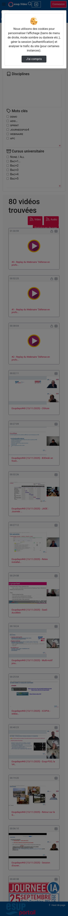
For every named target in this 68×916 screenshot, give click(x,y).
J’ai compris (34, 59)
